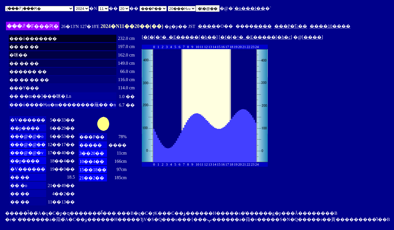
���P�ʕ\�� (290, 26)
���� (207, 26)
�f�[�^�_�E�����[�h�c (255, 37)
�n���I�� (249, 8)
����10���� (330, 26)
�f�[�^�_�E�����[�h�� (179, 37)
